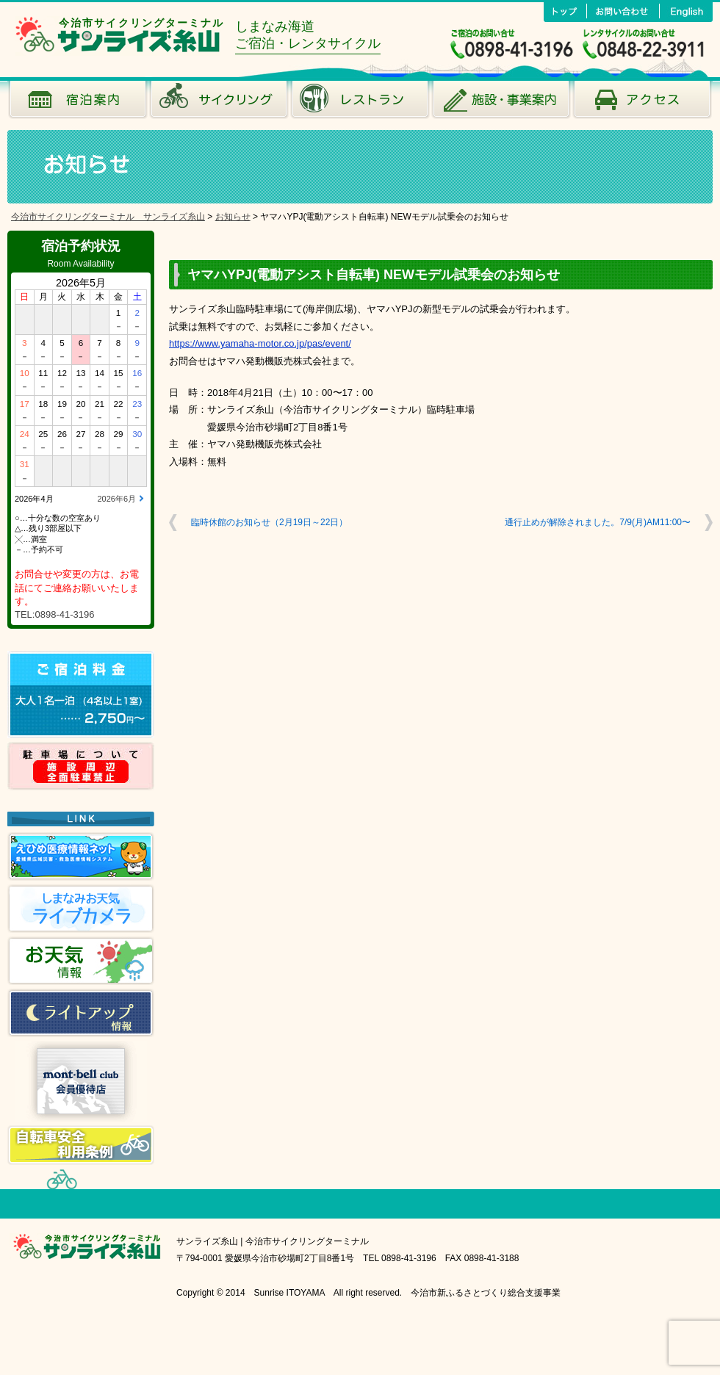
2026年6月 (116, 498)
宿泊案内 (77, 103)
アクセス (642, 103)
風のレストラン (360, 103)
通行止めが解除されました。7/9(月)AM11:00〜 (598, 522)
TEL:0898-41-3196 (54, 614)
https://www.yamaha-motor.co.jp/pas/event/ (260, 343)
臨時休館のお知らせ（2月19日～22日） (269, 522)
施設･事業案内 (501, 103)
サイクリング (218, 103)
